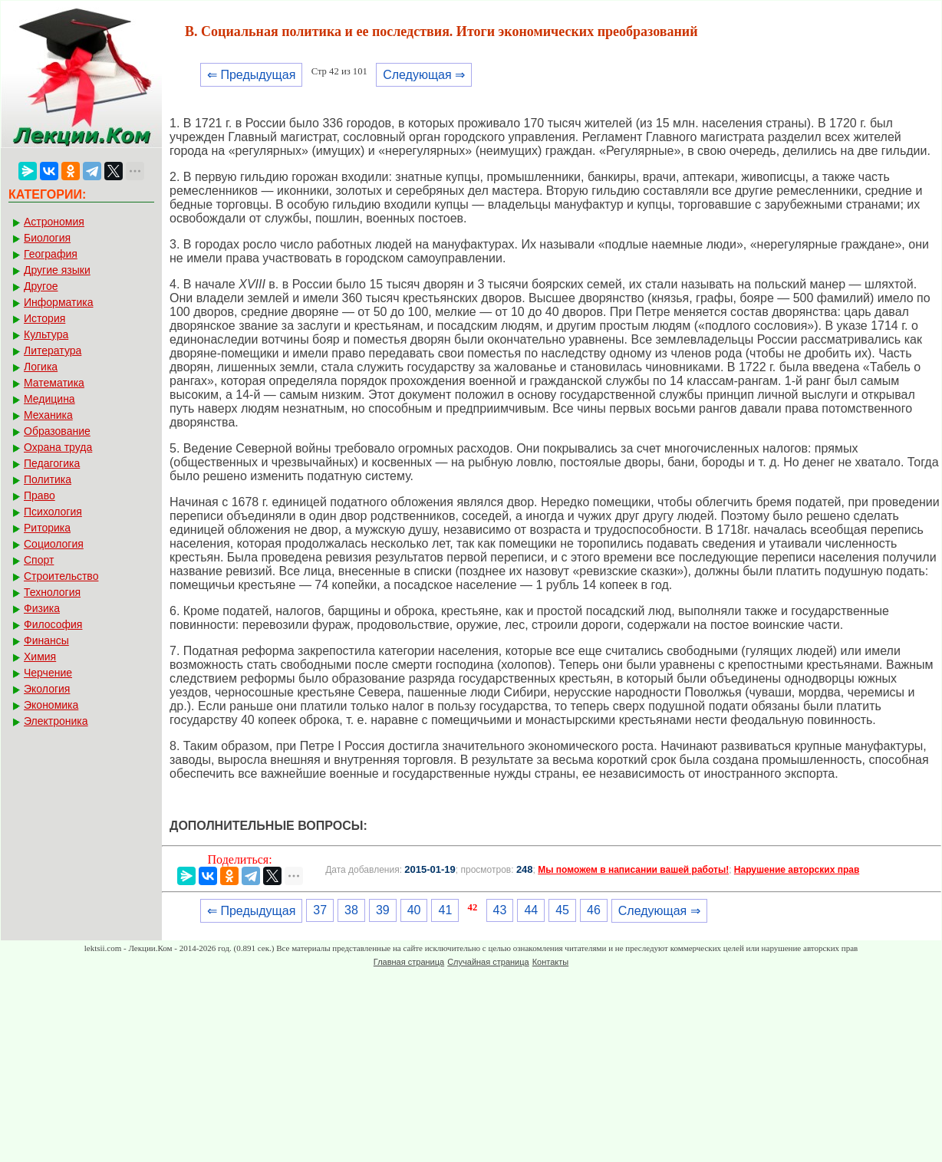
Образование (57, 431)
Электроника (56, 721)
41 (445, 910)
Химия (40, 656)
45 (562, 910)
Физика (42, 608)
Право (39, 495)
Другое (41, 286)
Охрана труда (58, 447)
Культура (46, 334)
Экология (47, 689)
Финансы (46, 640)
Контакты (550, 961)
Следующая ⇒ (424, 74)
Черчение (48, 673)
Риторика (47, 528)
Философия (53, 624)
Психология (53, 511)
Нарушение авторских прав (796, 869)
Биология (47, 238)
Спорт (39, 560)
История (44, 318)
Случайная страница (488, 961)
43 (500, 910)
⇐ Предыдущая (251, 74)
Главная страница (409, 961)
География (50, 254)
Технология (52, 592)
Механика (48, 415)
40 (414, 910)
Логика (41, 366)
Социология (54, 544)
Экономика (51, 705)
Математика (54, 383)
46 (594, 910)
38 (351, 910)
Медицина (49, 399)
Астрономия (54, 222)
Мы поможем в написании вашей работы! (633, 869)
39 (383, 910)
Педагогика (52, 463)
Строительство (61, 576)
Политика (47, 479)
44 (531, 910)
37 (320, 910)
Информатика (58, 302)
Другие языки (57, 270)
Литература (52, 350)
